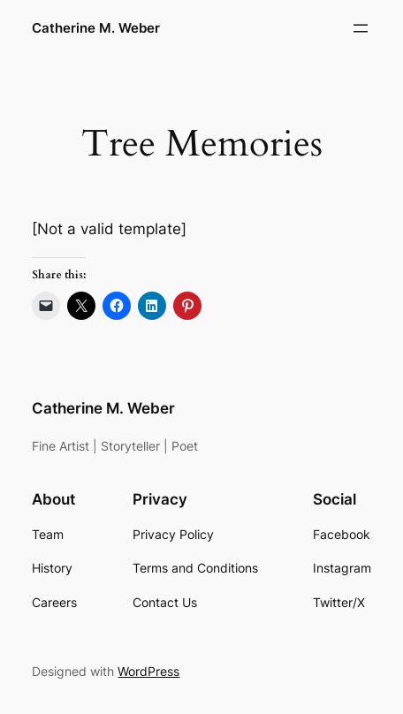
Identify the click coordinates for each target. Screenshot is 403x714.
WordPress (148, 671)
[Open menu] (360, 28)
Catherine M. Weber (96, 28)
